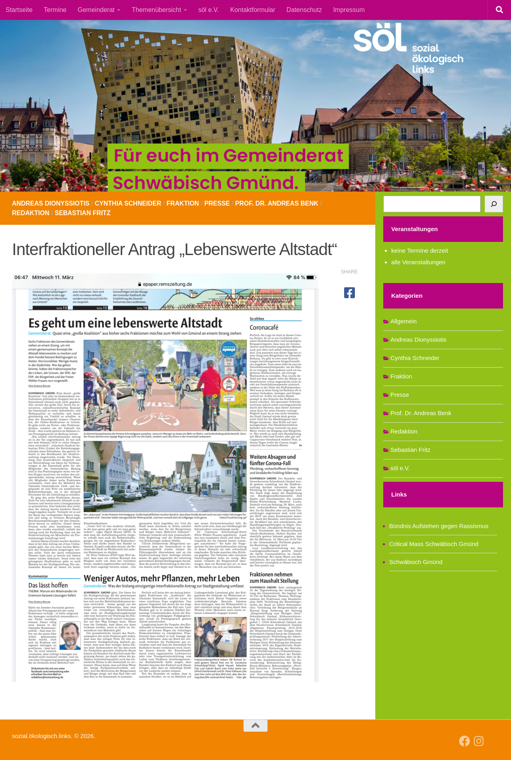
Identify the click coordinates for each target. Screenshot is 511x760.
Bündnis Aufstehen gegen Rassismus (439, 525)
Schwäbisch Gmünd (415, 561)
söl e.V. (208, 9)
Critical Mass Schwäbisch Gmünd (433, 543)
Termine (55, 9)
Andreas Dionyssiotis (51, 203)
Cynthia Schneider (130, 203)
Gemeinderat (96, 9)
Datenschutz (304, 9)
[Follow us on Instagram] (479, 741)
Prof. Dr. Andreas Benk (281, 203)
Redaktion (31, 213)
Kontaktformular (252, 9)
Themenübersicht (156, 9)
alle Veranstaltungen (418, 262)
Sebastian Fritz (83, 213)
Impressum (348, 9)
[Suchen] (494, 204)
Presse (220, 203)
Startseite (19, 9)
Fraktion (185, 203)
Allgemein (403, 321)
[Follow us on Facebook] (464, 741)
